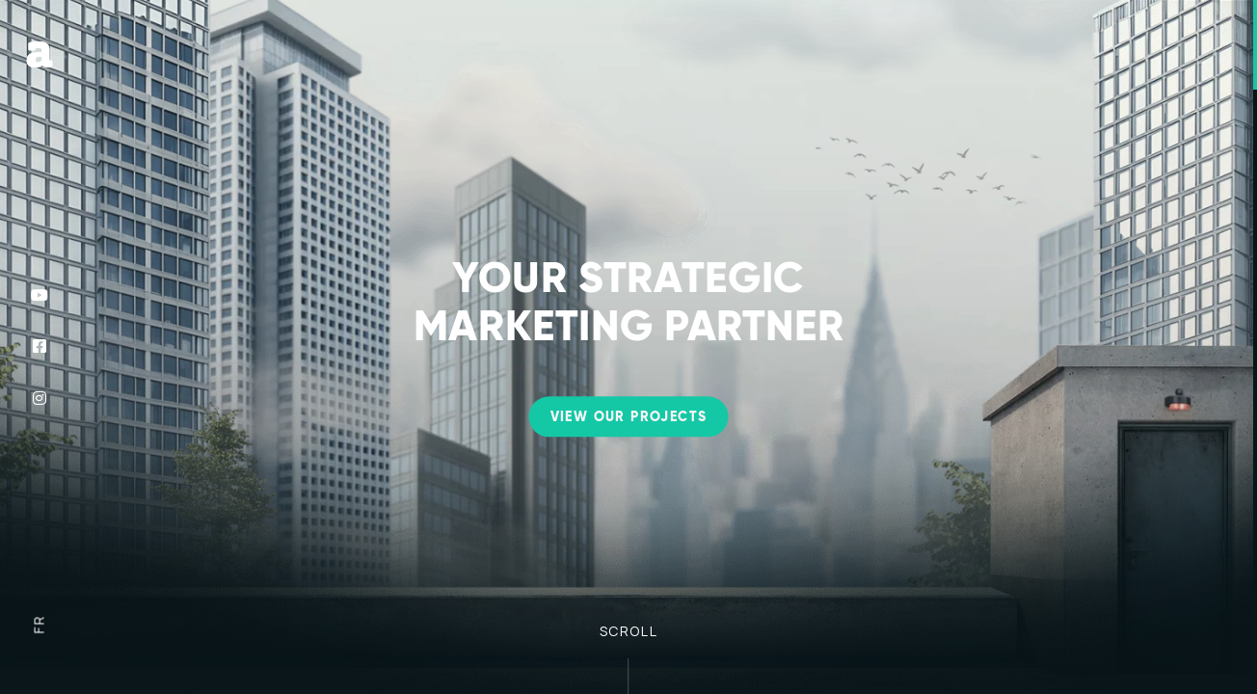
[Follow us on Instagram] (39, 398)
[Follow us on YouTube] (39, 294)
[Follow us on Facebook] (39, 347)
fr (38, 625)
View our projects (629, 417)
